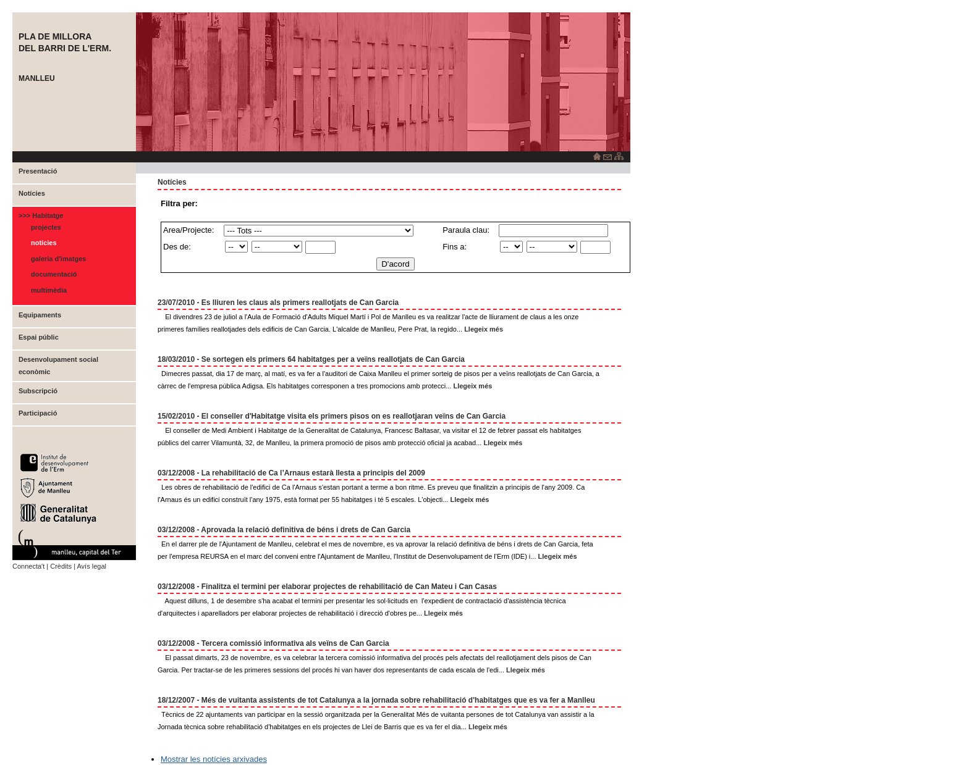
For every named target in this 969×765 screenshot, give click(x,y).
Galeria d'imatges (58, 258)
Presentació (38, 171)
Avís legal (91, 566)
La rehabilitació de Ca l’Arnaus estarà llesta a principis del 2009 (313, 473)
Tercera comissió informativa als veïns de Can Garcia (295, 643)
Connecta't (28, 566)
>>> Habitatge (41, 215)
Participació (38, 413)
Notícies (32, 193)
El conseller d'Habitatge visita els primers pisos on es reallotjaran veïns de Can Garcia (353, 416)
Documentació (54, 274)
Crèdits (61, 566)
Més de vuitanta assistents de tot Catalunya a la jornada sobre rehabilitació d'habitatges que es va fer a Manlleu (398, 700)
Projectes (46, 227)
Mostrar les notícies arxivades (214, 759)
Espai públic (39, 337)
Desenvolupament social (58, 359)
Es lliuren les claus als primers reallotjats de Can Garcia (300, 302)
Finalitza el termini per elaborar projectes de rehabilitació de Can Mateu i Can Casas (349, 586)
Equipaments (40, 315)
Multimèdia (49, 290)
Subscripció (38, 391)
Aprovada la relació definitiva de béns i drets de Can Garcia (305, 529)
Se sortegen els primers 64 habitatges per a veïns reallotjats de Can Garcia (333, 359)
